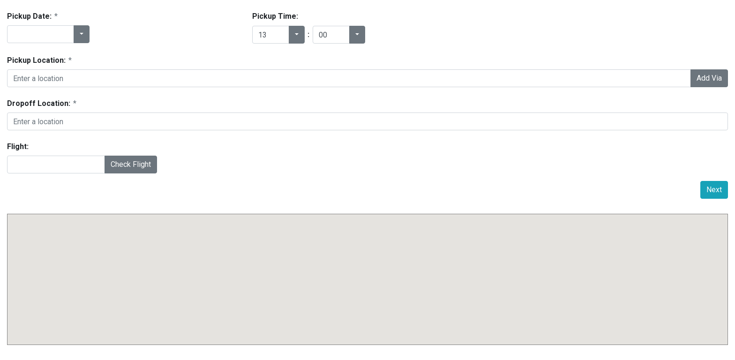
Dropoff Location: (41, 103)
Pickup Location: (39, 60)
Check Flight (131, 164)
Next (714, 189)
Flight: (18, 146)
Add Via (709, 78)
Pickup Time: (275, 16)
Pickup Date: (32, 16)
